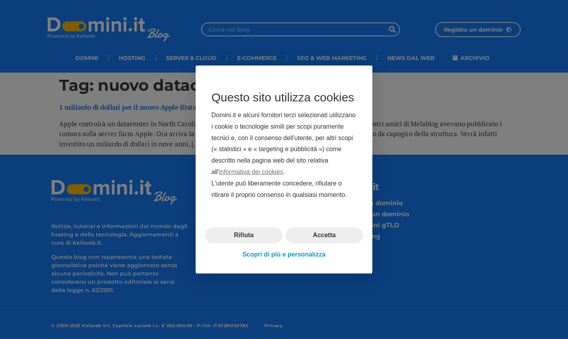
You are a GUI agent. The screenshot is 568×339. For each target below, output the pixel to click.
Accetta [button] (324, 235)
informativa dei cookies (251, 172)
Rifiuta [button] (244, 235)
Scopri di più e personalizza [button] (284, 254)
